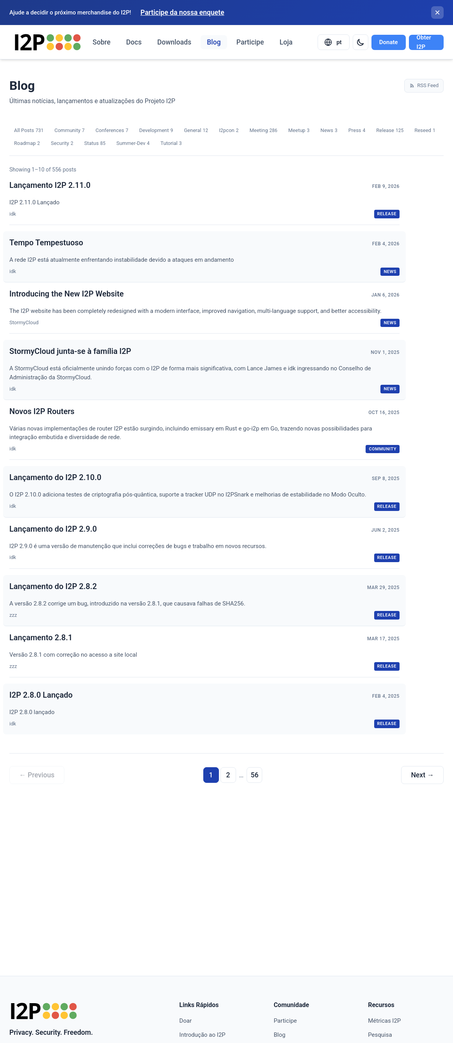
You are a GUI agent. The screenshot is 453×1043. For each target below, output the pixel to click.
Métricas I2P (384, 1020)
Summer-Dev (132, 143)
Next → (422, 775)
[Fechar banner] (437, 12)
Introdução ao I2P (202, 1034)
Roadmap (27, 143)
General (196, 130)
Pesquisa (380, 1034)
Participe (250, 42)
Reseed (424, 130)
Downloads (174, 42)
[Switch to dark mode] (360, 42)
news (390, 271)
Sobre (101, 42)
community (382, 449)
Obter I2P (424, 42)
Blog (214, 42)
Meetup (299, 130)
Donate (388, 42)
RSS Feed (424, 85)
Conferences (112, 130)
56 (254, 775)
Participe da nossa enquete (182, 12)
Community (69, 130)
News (328, 130)
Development (156, 130)
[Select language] (334, 42)
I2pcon (228, 130)
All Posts (28, 130)
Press (357, 130)
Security (62, 143)
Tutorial (170, 143)
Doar (185, 1020)
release (386, 213)
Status (95, 143)
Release (389, 130)
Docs (134, 42)
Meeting (263, 130)
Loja (285, 42)
